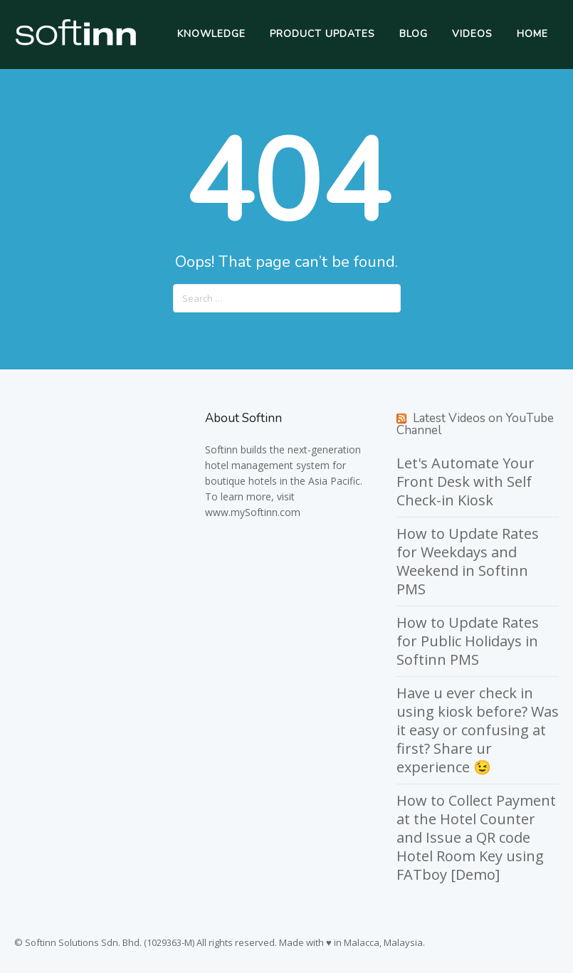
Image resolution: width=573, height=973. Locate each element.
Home (532, 34)
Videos (472, 34)
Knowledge (211, 34)
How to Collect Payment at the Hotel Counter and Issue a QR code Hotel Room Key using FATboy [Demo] (476, 837)
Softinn (221, 449)
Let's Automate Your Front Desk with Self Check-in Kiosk (465, 481)
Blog (413, 34)
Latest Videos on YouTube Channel (475, 424)
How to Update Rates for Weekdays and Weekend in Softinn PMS (467, 561)
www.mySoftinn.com (252, 512)
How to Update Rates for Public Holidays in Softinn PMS (467, 641)
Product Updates (322, 34)
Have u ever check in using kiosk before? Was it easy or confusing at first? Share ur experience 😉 (477, 730)
